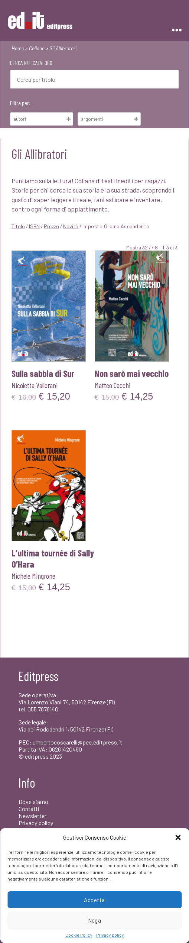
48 (155, 247)
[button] (178, 837)
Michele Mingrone (33, 575)
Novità (70, 226)
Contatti (29, 808)
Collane (37, 48)
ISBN (34, 226)
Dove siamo (33, 801)
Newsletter (32, 815)
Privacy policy (110, 934)
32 (145, 247)
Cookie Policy (78, 934)
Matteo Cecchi (112, 385)
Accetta (94, 900)
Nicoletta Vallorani (35, 385)
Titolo (18, 226)
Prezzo (51, 226)
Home (18, 48)
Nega (94, 920)
